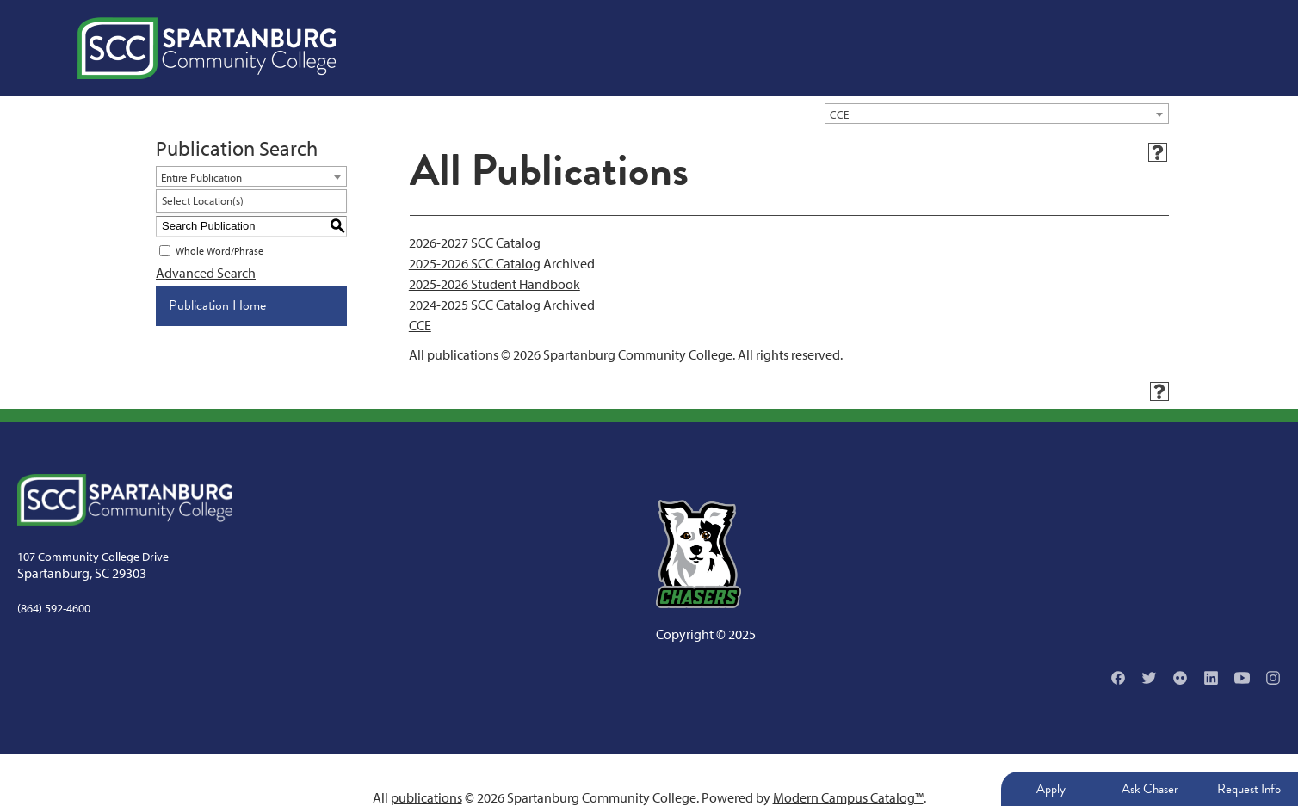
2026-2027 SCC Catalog (475, 242)
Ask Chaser (1150, 788)
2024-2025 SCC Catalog (475, 304)
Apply (1051, 788)
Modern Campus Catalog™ (848, 797)
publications (426, 797)
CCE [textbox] (839, 114)
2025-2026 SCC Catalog (475, 263)
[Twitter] (1149, 678)
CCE (420, 325)
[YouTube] (1242, 678)
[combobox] (997, 113)
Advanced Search (206, 272)
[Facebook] (1118, 678)
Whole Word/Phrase (219, 250)
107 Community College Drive (93, 556)
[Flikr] (1180, 678)
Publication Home (217, 305)
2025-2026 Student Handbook (494, 283)
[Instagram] (1273, 678)
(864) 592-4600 (53, 608)
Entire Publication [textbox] (201, 177)
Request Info (1249, 788)
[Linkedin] (1211, 678)
